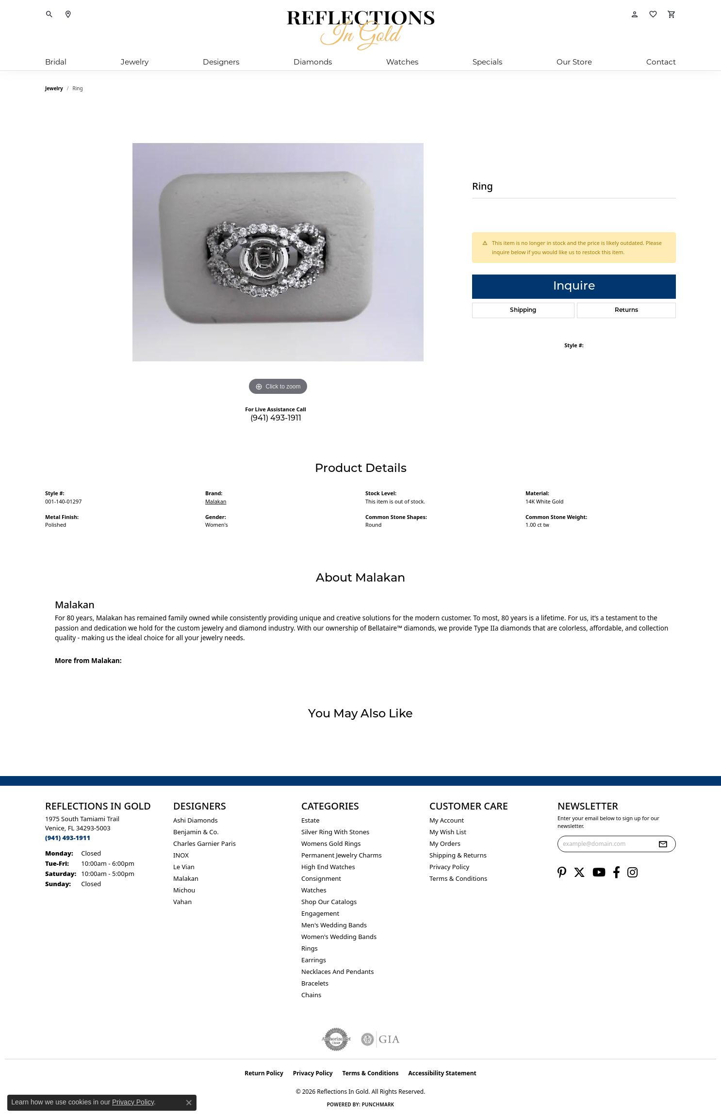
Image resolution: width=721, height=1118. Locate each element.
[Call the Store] (67, 837)
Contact (661, 61)
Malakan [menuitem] (185, 878)
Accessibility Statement (442, 1073)
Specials (487, 61)
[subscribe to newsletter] (662, 844)
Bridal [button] (55, 61)
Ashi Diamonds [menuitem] (195, 820)
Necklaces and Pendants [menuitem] (337, 971)
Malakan (216, 501)
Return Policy (264, 1073)
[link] (68, 14)
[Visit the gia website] (380, 1039)
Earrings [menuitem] (313, 960)
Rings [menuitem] (309, 948)
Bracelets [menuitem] (314, 983)
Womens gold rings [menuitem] (331, 843)
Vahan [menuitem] (182, 901)
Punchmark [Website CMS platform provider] (378, 1104)
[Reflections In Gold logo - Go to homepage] (360, 30)
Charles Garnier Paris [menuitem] (204, 843)
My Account (446, 820)
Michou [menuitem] (184, 890)
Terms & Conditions (458, 878)
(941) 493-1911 (275, 418)
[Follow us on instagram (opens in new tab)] (632, 872)
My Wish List (447, 831)
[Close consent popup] (189, 1102)
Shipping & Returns (458, 855)
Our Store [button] (574, 61)
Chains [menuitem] (311, 994)
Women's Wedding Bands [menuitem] (339, 936)
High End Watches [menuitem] (328, 866)
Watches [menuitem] (314, 890)
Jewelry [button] (134, 61)
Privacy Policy (449, 866)
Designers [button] (221, 61)
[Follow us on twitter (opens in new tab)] (579, 872)
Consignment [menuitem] (321, 878)
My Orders (444, 843)
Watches (402, 61)
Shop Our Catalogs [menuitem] (329, 901)
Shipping (523, 310)
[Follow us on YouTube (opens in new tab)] (599, 872)
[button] (49, 14)
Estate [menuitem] (310, 820)
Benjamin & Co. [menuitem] (196, 831)
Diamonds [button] (313, 61)
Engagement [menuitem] (320, 913)
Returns (626, 310)
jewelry (54, 88)
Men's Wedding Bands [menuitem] (334, 925)
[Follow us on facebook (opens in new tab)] (616, 872)
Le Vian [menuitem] (184, 866)
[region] (278, 252)
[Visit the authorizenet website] (336, 1039)
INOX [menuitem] (181, 855)
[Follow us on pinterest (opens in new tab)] (561, 872)
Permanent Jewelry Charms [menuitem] (341, 855)
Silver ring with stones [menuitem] (335, 831)
